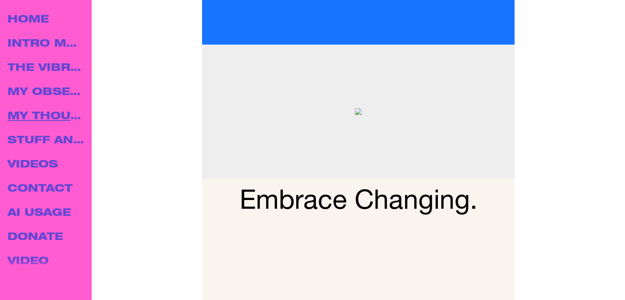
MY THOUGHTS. (47, 117)
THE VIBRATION (47, 68)
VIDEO (28, 262)
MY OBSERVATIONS (47, 93)
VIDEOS (33, 165)
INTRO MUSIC (47, 44)
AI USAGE (39, 213)
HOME (28, 20)
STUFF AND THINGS (47, 141)
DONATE (35, 237)
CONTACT (40, 189)
